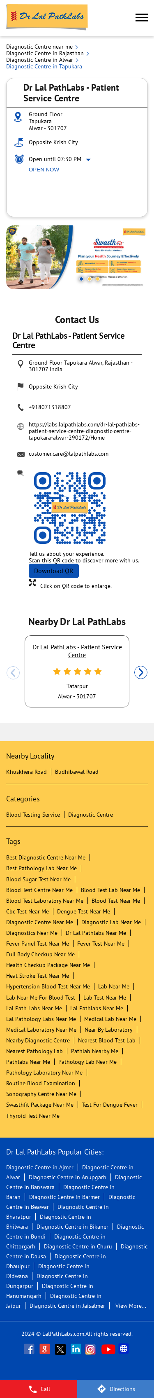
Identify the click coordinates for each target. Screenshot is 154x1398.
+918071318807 (50, 407)
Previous (13, 673)
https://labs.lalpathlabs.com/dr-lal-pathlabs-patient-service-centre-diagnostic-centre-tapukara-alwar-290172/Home (84, 431)
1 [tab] (81, 279)
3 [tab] (98, 279)
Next (141, 673)
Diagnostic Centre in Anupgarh (67, 1177)
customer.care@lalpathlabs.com (68, 453)
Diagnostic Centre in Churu (78, 1246)
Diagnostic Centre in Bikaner (72, 1226)
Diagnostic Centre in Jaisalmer (67, 1305)
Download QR (54, 571)
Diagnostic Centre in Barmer (64, 1197)
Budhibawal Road (77, 771)
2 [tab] (89, 279)
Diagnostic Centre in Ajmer (40, 1167)
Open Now (44, 169)
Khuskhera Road (26, 771)
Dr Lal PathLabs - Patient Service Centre (77, 650)
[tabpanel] (77, 257)
